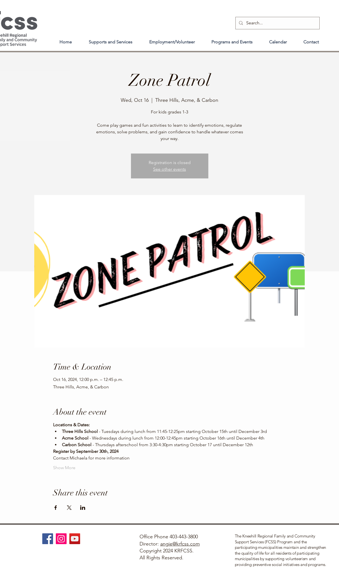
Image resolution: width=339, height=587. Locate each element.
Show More (64, 467)
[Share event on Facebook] (55, 507)
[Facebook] (47, 538)
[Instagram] (61, 538)
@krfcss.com (186, 544)
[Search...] (277, 23)
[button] (110, 39)
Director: (150, 544)
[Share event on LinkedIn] (82, 507)
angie (166, 544)
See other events (169, 169)
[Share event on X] (69, 507)
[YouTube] (74, 538)
